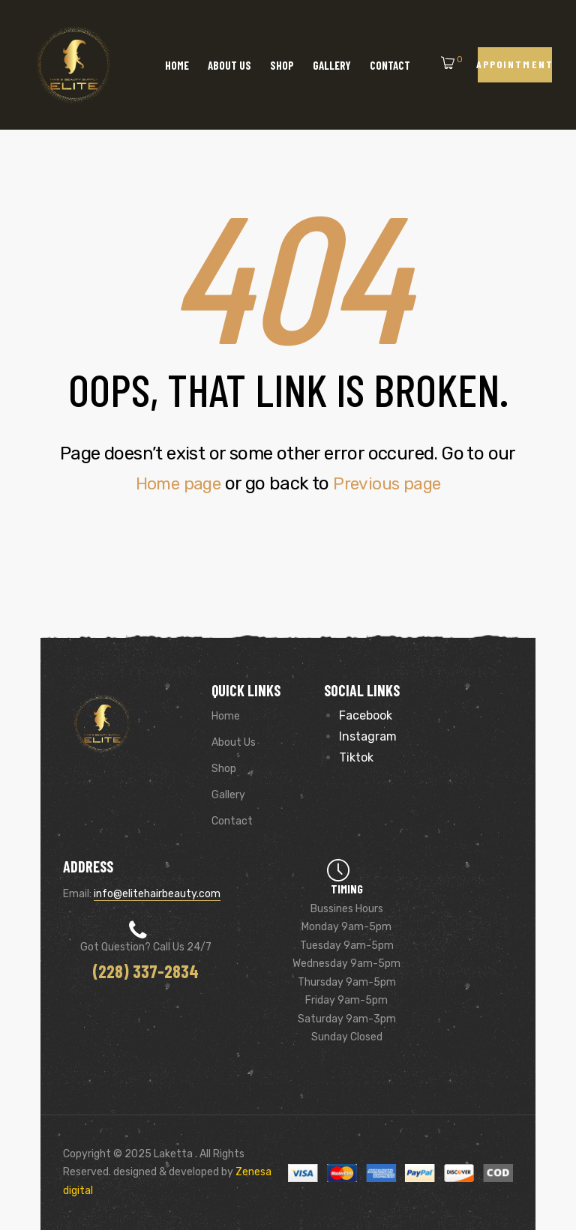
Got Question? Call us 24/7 (146, 947)
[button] (515, 64)
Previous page (390, 483)
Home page (174, 483)
